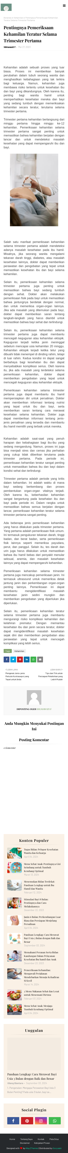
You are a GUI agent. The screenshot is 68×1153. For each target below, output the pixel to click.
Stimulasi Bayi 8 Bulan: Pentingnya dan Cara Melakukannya (36, 903)
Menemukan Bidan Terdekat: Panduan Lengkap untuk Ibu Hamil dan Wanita (39, 885)
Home (12, 1139)
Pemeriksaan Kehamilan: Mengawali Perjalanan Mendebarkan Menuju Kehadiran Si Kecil (41, 975)
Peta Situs (54, 1139)
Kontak (41, 1139)
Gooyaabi (57, 1148)
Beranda (7, 17)
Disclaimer (25, 1143)
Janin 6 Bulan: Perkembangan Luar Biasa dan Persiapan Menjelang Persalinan (42, 920)
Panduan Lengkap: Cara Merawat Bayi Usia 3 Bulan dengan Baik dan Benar (42, 938)
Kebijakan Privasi (42, 1143)
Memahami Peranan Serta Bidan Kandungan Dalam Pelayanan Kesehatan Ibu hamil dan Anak (41, 956)
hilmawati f (9, 47)
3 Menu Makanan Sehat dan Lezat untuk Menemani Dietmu (41, 993)
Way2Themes (32, 1148)
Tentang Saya (26, 1139)
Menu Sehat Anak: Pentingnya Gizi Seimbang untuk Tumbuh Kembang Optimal (42, 867)
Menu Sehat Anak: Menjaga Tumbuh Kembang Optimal (38, 1007)
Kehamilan (18, 17)
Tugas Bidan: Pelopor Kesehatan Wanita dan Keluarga (41, 851)
